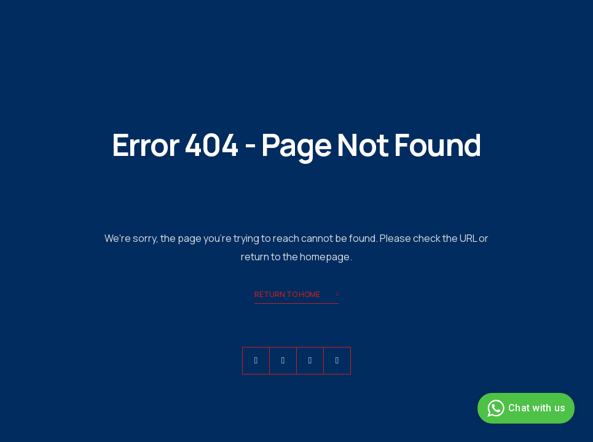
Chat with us (524, 408)
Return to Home (296, 295)
